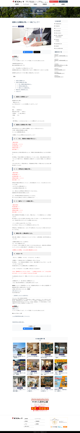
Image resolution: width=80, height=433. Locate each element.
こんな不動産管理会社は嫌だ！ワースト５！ (21, 316)
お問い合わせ (63, 1)
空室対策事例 (58, 30)
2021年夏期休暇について (59, 73)
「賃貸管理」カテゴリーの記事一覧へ (20, 295)
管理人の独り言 (58, 33)
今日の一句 (18, 91)
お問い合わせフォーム (16, 290)
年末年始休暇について (58, 76)
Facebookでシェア (28, 52)
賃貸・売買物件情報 (59, 35)
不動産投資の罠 (58, 23)
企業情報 (63, 4)
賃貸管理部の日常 (59, 43)
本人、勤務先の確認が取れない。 (25, 84)
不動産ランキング (15, 58)
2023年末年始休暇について (59, 69)
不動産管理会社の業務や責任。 (18, 322)
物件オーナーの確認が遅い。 (24, 87)
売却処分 (35, 4)
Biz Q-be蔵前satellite (59, 48)
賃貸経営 (57, 46)
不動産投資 (44, 4)
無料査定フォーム (54, 1)
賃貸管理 (17, 4)
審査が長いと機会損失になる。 (22, 89)
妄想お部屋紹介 (59, 36)
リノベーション (26, 4)
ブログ (53, 4)
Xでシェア (36, 52)
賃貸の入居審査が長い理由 (21, 82)
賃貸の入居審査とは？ (20, 80)
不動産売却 (58, 26)
